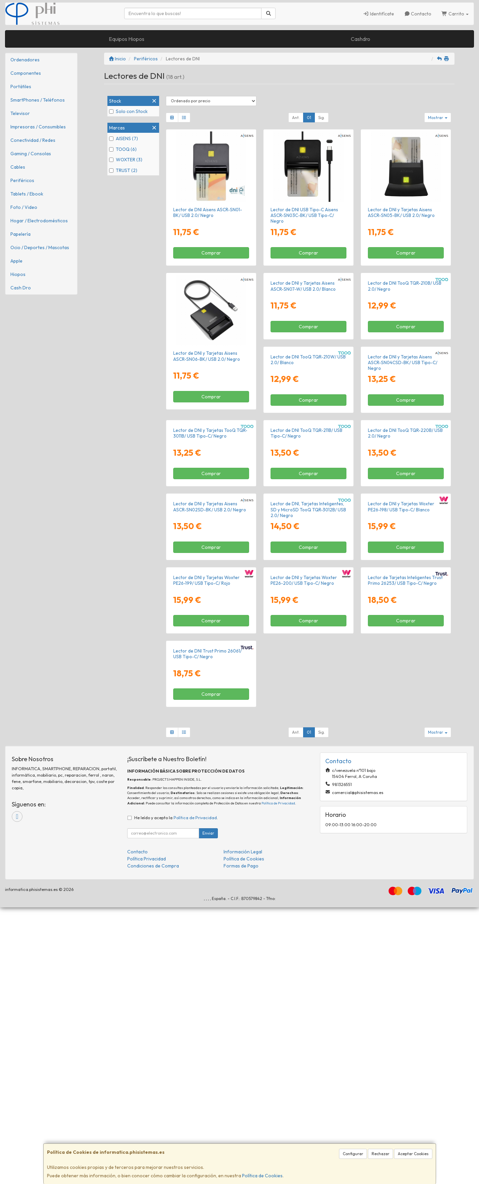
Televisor (20, 113)
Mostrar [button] (437, 117)
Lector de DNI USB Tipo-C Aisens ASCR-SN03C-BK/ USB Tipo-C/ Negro (304, 215)
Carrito (455, 14)
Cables (17, 167)
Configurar (353, 1153)
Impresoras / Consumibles (38, 127)
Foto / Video (23, 207)
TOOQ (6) (123, 149)
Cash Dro (20, 288)
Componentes (25, 73)
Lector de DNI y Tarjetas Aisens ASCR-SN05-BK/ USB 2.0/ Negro (401, 212)
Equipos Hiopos (126, 39)
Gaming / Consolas (30, 154)
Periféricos (22, 180)
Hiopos (18, 274)
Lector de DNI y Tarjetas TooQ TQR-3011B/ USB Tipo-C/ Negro (405, 499)
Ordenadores (25, 60)
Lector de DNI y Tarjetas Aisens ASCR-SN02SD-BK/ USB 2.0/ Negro (404, 643)
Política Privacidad (146, 1135)
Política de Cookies (262, 1176)
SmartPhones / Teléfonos (37, 100)
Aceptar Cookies (413, 1153)
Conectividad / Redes (32, 140)
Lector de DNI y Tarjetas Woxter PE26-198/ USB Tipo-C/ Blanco (304, 786)
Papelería (20, 234)
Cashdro (360, 39)
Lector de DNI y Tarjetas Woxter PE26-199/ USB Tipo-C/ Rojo (401, 786)
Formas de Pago (241, 1142)
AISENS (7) (123, 138)
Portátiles (20, 86)
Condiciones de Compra (153, 1142)
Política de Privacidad (278, 1080)
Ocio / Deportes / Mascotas (39, 247)
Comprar (211, 253)
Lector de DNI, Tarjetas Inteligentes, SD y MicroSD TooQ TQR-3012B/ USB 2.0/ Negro (211, 789)
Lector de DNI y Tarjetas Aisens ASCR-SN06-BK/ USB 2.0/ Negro (206, 355)
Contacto (418, 14)
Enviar (208, 1109)
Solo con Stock (128, 111)
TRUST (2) (123, 170)
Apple (16, 261)
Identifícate (378, 14)
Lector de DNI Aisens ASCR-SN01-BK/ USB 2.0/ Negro (207, 212)
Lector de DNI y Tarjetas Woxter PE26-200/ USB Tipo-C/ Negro (206, 930)
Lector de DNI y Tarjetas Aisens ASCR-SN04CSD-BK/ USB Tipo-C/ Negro (305, 502)
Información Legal (243, 1128)
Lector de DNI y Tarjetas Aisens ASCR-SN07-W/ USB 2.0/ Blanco (303, 355)
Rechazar (380, 1153)
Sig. (321, 117)
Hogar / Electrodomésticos (39, 221)
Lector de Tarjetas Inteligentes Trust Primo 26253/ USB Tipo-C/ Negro (308, 930)
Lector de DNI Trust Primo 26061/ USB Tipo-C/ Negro (402, 930)
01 (309, 117)
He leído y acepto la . (176, 1094)
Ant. (296, 117)
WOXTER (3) (125, 160)
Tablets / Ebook (26, 194)
